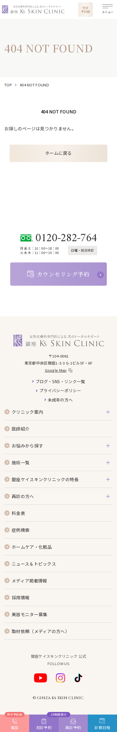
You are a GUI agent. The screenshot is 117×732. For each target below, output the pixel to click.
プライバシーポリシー (60, 390)
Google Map (56, 370)
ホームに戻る (58, 153)
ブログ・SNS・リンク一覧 (60, 381)
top (8, 85)
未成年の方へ (60, 400)
